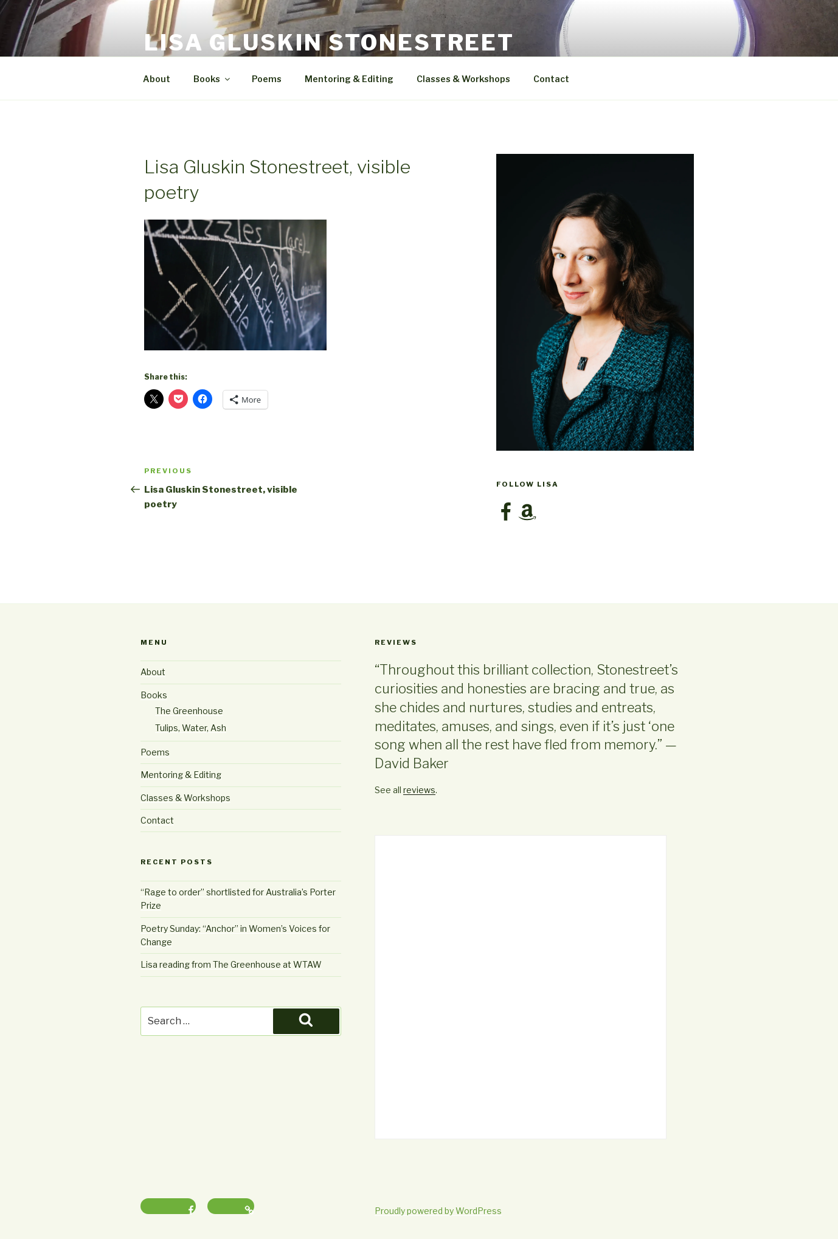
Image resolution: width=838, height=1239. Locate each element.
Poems (267, 79)
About (156, 79)
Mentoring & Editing (349, 79)
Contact (551, 79)
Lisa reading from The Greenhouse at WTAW (231, 964)
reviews (419, 790)
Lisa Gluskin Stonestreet (329, 42)
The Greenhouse (189, 711)
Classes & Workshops (463, 79)
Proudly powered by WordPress (438, 1211)
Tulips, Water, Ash (190, 728)
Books (212, 79)
